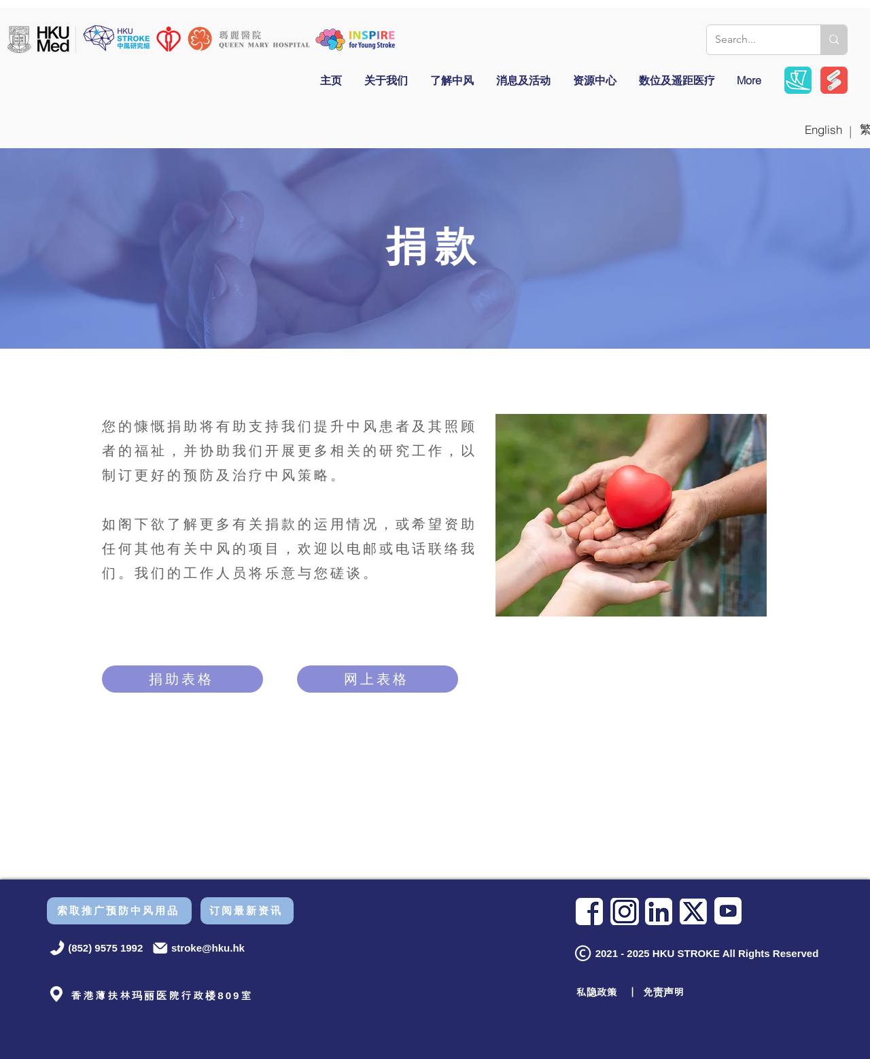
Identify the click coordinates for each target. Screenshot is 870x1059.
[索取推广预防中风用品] (119, 910)
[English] (823, 129)
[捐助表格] (182, 679)
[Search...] (753, 39)
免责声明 (663, 992)
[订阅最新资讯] (247, 910)
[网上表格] (377, 679)
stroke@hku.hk (208, 948)
